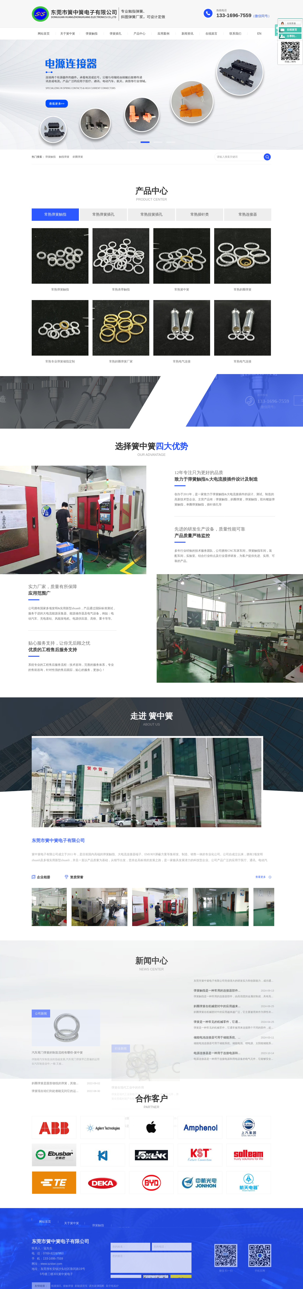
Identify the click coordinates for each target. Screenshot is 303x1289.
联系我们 (235, 33)
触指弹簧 (64, 156)
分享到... (292, 36)
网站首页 (44, 33)
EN (259, 33)
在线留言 (211, 33)
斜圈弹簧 (78, 156)
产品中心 (139, 33)
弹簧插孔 (115, 33)
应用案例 (163, 33)
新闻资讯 (187, 33)
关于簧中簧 (67, 33)
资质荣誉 (74, 926)
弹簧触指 (91, 33)
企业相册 (41, 926)
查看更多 (260, 926)
